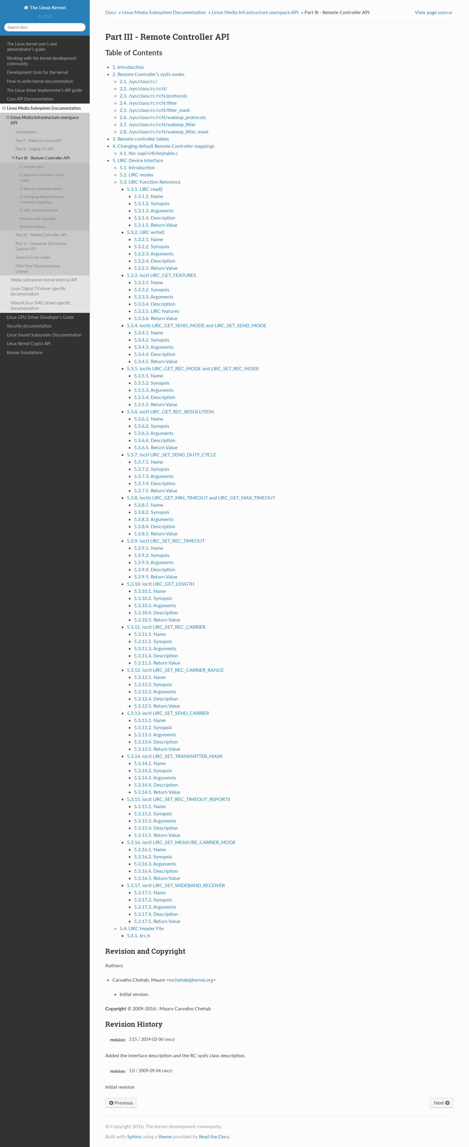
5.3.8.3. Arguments (153, 519)
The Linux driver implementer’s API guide (44, 90)
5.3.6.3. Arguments (153, 433)
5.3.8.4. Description (154, 526)
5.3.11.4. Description (156, 655)
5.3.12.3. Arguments (155, 691)
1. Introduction (31, 166)
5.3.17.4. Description (156, 914)
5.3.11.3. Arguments (155, 648)
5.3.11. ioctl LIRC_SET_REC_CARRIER (166, 627)
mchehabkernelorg (191, 980)
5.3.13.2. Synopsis (153, 727)
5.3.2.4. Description (154, 260)
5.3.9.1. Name (148, 548)
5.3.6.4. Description (154, 440)
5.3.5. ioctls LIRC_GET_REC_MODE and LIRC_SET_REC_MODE (193, 368)
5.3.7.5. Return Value (155, 490)
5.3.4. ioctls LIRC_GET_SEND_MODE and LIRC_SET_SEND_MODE (196, 325)
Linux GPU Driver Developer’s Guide (40, 317)
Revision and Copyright (38, 218)
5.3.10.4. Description (156, 612)
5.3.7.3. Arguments (153, 476)
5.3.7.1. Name (148, 461)
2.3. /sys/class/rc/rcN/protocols (153, 95)
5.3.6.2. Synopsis (151, 426)
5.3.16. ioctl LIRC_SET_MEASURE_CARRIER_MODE (181, 842)
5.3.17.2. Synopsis (153, 899)
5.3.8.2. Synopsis (151, 512)
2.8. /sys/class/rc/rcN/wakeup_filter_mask (164, 131)
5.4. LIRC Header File (142, 928)
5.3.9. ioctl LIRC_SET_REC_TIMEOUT (166, 540)
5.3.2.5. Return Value (155, 268)
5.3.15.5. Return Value (157, 835)
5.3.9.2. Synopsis (151, 555)
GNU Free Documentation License (38, 268)
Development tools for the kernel (37, 72)
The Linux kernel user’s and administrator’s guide (32, 46)
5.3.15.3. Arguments (155, 820)
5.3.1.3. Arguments (153, 210)
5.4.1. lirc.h (138, 935)
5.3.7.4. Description (154, 483)
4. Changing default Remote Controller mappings (42, 199)
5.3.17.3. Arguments (155, 907)
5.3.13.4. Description (156, 741)
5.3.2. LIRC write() (145, 232)
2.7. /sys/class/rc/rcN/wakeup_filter (158, 124)
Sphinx (134, 1136)
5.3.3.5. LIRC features (156, 311)
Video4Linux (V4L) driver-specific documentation (40, 305)
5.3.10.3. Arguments (155, 605)
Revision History (32, 226)
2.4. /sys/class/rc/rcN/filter (148, 103)
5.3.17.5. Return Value (157, 921)
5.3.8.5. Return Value (155, 533)
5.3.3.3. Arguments (153, 296)
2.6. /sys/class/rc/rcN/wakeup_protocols (163, 117)
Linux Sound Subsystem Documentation (44, 334)
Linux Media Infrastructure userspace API (42, 120)
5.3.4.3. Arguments (153, 347)
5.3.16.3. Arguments (155, 863)
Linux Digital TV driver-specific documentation (38, 291)
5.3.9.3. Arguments (153, 562)
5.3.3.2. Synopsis (151, 289)
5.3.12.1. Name (150, 677)
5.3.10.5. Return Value (157, 619)
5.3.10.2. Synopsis (153, 598)
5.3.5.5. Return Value (155, 404)
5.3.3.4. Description (154, 304)
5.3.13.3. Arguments (155, 734)
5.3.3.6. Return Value (155, 318)
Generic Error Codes (33, 257)
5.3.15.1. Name (150, 806)
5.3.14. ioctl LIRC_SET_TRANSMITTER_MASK (175, 756)
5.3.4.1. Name (148, 332)
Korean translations (24, 352)
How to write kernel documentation (40, 81)
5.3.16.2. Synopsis (153, 856)
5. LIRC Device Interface (38, 210)
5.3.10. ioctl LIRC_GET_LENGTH (160, 584)
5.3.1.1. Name (148, 196)
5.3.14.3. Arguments (155, 777)
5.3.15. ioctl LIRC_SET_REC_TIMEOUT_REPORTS (178, 799)
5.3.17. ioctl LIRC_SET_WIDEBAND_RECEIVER (176, 885)
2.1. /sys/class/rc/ (138, 81)
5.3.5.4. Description (154, 397)
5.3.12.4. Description (156, 698)
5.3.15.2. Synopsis (153, 813)
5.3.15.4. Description (156, 828)
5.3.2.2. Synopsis (151, 246)
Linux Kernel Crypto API (29, 343)
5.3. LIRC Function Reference (150, 182)
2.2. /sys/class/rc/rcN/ (143, 88)
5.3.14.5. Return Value (157, 792)
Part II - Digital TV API (35, 149)
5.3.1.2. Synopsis (151, 203)
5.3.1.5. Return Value (155, 225)
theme (165, 1136)
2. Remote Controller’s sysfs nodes (41, 177)
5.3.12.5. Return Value (157, 706)
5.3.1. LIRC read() (144, 189)
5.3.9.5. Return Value (155, 576)
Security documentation (29, 325)
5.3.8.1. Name (148, 505)
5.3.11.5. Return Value (157, 662)
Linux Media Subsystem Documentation (42, 108)
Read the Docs (214, 1136)
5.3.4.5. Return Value (155, 361)
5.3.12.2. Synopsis (153, 684)
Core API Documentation (30, 98)
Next (442, 1102)
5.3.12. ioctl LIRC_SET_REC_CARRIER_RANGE (175, 670)
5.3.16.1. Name (150, 849)
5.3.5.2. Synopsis (151, 383)
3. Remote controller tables (41, 188)
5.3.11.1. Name (150, 634)
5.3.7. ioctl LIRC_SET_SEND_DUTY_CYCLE (171, 454)
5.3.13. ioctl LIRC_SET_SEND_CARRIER (168, 713)
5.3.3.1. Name (148, 282)
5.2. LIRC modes (136, 174)
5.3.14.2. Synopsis (153, 770)
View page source (433, 12)
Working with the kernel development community (41, 61)
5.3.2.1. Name (148, 239)
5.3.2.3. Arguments (153, 253)
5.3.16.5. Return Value (157, 878)
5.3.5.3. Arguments (153, 390)
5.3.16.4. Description (156, 871)
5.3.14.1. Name (150, 763)
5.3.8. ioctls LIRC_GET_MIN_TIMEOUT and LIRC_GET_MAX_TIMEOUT (201, 497)
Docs (110, 12)
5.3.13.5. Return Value (157, 749)
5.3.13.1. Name (150, 720)
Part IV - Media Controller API (41, 234)
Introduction (26, 132)
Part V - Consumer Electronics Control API (41, 246)
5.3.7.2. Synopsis (151, 469)
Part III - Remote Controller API (41, 157)
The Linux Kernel (47, 7)
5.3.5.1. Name (148, 375)
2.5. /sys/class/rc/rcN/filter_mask (155, 110)
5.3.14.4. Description (156, 784)
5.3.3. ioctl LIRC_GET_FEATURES (161, 275)
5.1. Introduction (137, 167)
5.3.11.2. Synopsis (153, 641)
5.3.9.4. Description (154, 569)
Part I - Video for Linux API (38, 140)
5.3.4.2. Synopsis (151, 339)
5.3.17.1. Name (150, 892)
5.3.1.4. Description (154, 217)
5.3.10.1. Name (150, 591)
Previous (121, 1102)
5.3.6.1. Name (148, 418)
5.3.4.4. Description (154, 354)
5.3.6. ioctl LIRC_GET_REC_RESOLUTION (170, 411)
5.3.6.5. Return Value (155, 447)
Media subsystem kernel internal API (43, 279)
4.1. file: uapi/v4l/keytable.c (149, 153)
